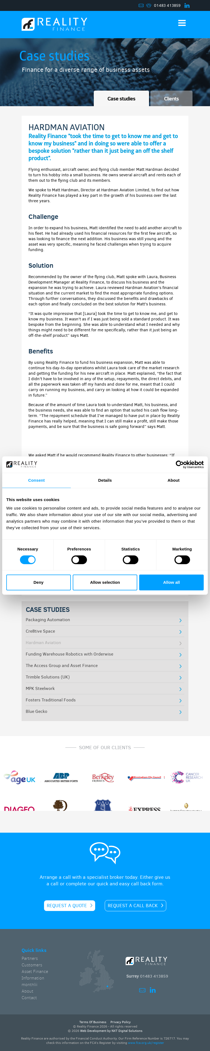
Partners (30, 958)
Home (54, 26)
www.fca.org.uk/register (146, 1043)
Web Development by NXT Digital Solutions (111, 1031)
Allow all (171, 582)
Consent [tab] (36, 480)
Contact (29, 998)
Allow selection (105, 582)
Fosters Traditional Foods (51, 700)
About (27, 991)
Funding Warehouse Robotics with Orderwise (69, 654)
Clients (171, 98)
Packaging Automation (48, 620)
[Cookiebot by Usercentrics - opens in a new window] (180, 464)
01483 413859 (167, 5)
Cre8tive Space (40, 631)
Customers (32, 965)
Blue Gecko (36, 711)
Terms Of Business (92, 1022)
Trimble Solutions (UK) (48, 677)
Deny (38, 582)
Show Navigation (182, 23)
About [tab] (174, 480)
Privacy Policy (120, 1022)
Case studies (121, 98)
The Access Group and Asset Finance (62, 665)
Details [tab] (105, 480)
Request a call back (133, 906)
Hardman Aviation (43, 642)
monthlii (29, 984)
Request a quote (67, 906)
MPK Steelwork (40, 688)
